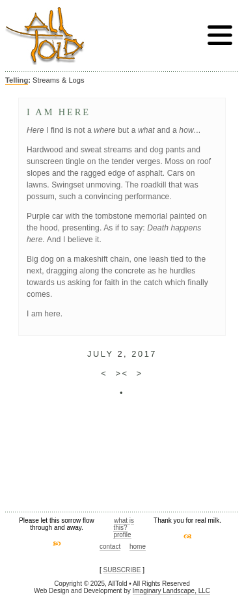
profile (122, 534)
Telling (16, 80)
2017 (144, 354)
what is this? (123, 524)
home (137, 546)
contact (110, 546)
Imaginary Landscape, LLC (172, 590)
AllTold (45, 36)
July (100, 354)
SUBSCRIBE (122, 570)
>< (121, 373)
